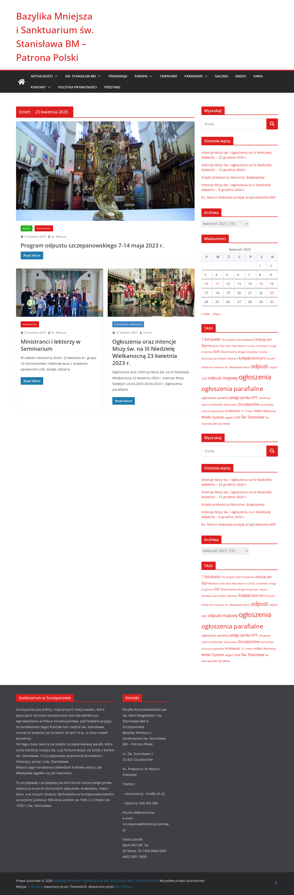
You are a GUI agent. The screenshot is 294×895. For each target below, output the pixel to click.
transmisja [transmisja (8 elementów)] (267, 405)
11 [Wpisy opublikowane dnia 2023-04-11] (217, 283)
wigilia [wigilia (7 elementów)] (229, 417)
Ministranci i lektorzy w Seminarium (50, 345)
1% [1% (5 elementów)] (223, 339)
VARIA (258, 76)
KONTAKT (38, 87)
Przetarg (112, 87)
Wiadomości (44, 228)
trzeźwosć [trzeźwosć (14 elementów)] (232, 410)
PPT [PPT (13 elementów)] (254, 397)
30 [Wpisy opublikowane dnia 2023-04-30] (272, 302)
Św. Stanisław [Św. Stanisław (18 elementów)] (252, 417)
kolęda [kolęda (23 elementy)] (245, 358)
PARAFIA (141, 76)
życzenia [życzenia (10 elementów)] (224, 423)
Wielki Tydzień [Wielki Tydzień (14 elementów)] (212, 417)
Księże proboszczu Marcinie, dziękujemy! (233, 177)
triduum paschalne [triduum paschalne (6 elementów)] (212, 411)
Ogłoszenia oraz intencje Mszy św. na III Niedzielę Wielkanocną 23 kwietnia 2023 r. (144, 352)
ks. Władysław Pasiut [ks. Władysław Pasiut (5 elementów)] (237, 367)
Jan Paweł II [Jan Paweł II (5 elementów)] (220, 358)
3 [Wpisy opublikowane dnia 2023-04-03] (205, 274)
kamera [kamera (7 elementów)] (233, 358)
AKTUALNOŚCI (42, 76)
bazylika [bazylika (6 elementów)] (230, 339)
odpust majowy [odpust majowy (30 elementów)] (223, 378)
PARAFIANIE (193, 76)
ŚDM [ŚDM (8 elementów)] (237, 417)
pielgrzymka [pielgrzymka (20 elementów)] (240, 397)
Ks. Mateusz (59, 236)
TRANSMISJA (117, 76)
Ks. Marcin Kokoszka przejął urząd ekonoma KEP (238, 197)
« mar (205, 314)
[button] (55, 76)
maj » (217, 314)
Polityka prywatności (77, 87)
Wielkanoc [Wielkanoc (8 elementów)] (269, 411)
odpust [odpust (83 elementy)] (259, 366)
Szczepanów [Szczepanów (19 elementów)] (248, 404)
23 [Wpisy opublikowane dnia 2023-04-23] (272, 293)
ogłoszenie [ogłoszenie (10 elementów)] (208, 398)
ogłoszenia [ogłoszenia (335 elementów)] (255, 377)
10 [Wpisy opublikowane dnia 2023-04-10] (206, 283)
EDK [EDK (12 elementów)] (217, 351)
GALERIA (221, 76)
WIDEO (240, 76)
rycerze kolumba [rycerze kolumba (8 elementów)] (212, 405)
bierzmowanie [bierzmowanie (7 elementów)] (245, 339)
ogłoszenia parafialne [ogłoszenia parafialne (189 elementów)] (232, 388)
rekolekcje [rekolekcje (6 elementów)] (264, 398)
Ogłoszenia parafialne (128, 324)
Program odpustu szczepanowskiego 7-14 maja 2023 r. (92, 245)
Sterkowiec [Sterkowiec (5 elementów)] (230, 404)
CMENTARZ (168, 76)
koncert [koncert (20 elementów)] (258, 358)
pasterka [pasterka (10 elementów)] (223, 398)
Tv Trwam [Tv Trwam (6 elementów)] (247, 411)
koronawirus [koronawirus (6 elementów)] (216, 367)
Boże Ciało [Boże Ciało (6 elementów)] (218, 346)
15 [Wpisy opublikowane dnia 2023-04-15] (261, 283)
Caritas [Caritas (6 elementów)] (251, 346)
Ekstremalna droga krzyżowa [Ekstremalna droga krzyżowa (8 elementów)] (239, 352)
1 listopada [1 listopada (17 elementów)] (210, 339)
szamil (147, 332)
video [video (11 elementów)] (258, 411)
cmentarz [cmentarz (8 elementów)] (262, 346)
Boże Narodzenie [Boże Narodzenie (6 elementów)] (236, 346)
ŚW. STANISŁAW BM (80, 76)
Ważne (27, 228)
